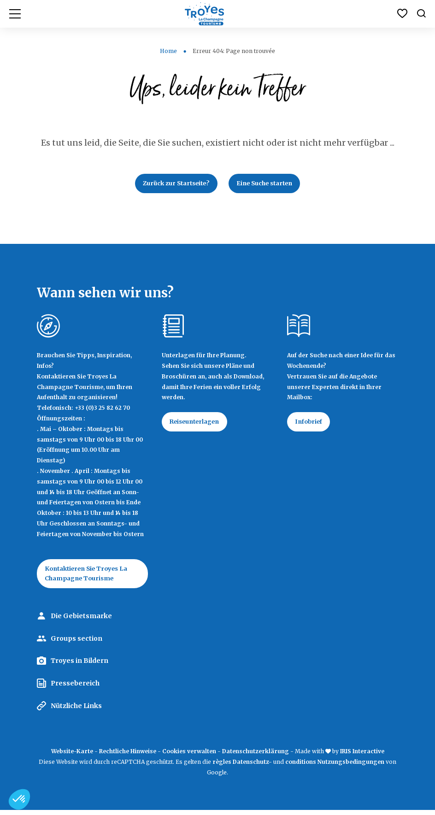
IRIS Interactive (362, 755)
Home (168, 50)
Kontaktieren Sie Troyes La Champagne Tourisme (92, 577)
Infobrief (311, 424)
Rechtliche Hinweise (127, 755)
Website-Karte (72, 755)
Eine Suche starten (269, 184)
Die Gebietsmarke (81, 620)
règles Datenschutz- (242, 766)
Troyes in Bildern (79, 665)
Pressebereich (75, 688)
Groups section (76, 643)
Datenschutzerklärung (255, 755)
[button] (19, 799)
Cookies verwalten (189, 755)
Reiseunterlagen (199, 424)
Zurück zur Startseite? (171, 184)
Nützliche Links (76, 710)
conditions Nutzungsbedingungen (334, 766)
